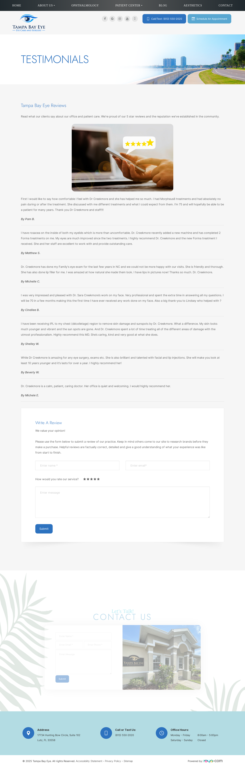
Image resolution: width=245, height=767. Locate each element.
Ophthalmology (85, 5)
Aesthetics (193, 5)
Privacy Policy (113, 761)
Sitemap (128, 761)
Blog (163, 5)
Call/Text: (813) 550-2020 (166, 18)
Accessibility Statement (89, 761)
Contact (226, 5)
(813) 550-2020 (124, 735)
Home (16, 5)
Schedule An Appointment (211, 18)
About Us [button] (46, 5)
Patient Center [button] (128, 5)
